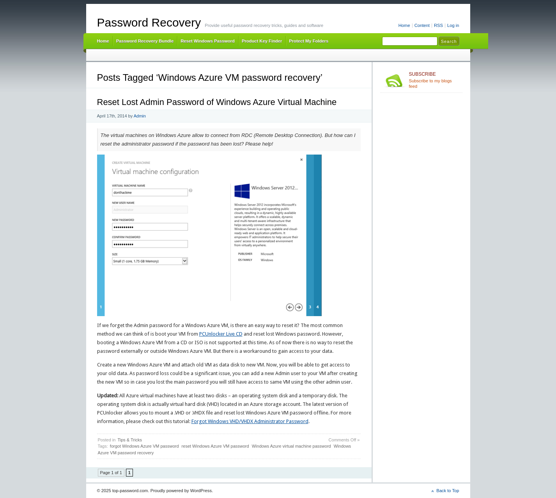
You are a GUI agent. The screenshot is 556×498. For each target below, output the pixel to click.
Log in (453, 25)
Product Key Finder (262, 41)
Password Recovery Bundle (145, 41)
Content (422, 25)
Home (404, 25)
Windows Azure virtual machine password (291, 446)
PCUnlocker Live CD (221, 334)
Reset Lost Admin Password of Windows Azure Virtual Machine (217, 102)
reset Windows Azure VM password (215, 446)
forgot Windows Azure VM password (144, 446)
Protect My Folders (308, 41)
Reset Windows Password (208, 41)
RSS (438, 25)
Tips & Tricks (129, 440)
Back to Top (447, 490)
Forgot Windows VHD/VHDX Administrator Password (249, 421)
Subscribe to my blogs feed (434, 80)
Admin (140, 116)
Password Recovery (149, 22)
